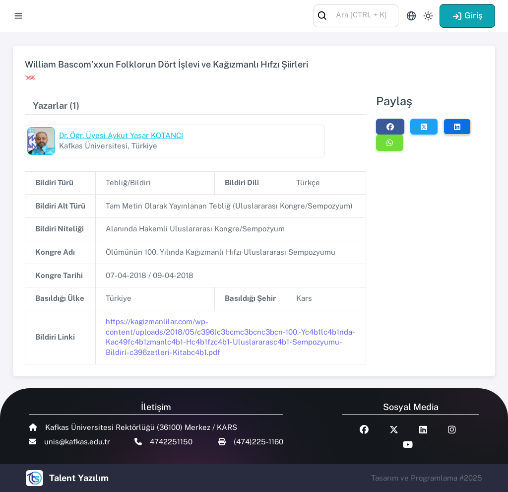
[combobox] (356, 15)
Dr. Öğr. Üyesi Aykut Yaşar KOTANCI (121, 135)
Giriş (467, 15)
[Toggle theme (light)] (428, 16)
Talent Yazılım (79, 478)
